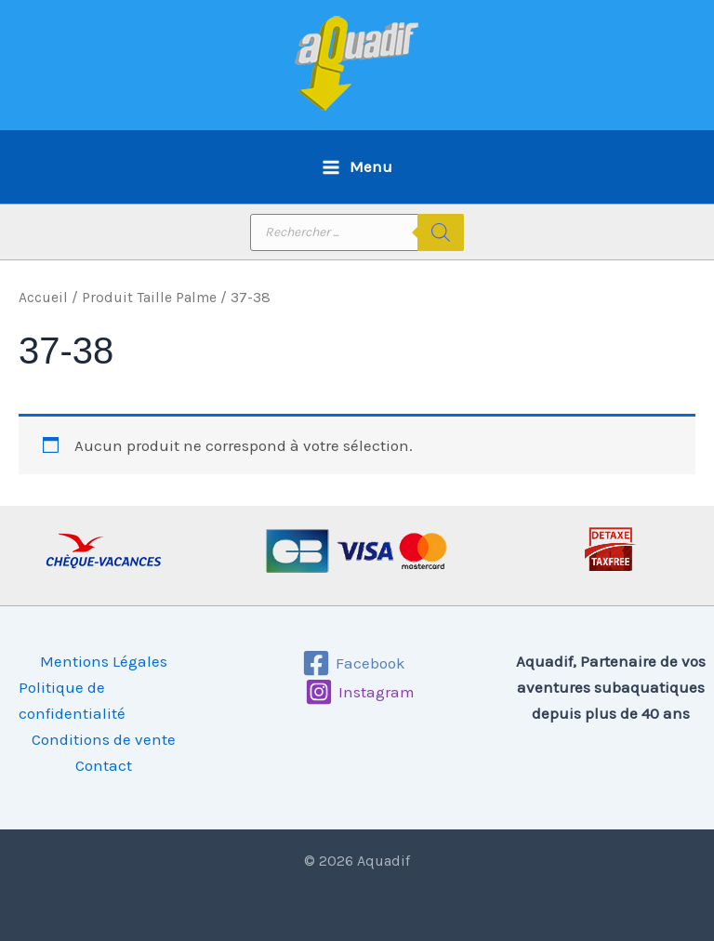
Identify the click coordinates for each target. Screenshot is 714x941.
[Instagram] (359, 692)
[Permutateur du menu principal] (357, 166)
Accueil (43, 297)
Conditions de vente (104, 739)
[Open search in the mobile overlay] (357, 232)
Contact (103, 765)
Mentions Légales (103, 661)
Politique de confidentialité (72, 700)
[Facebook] (355, 663)
